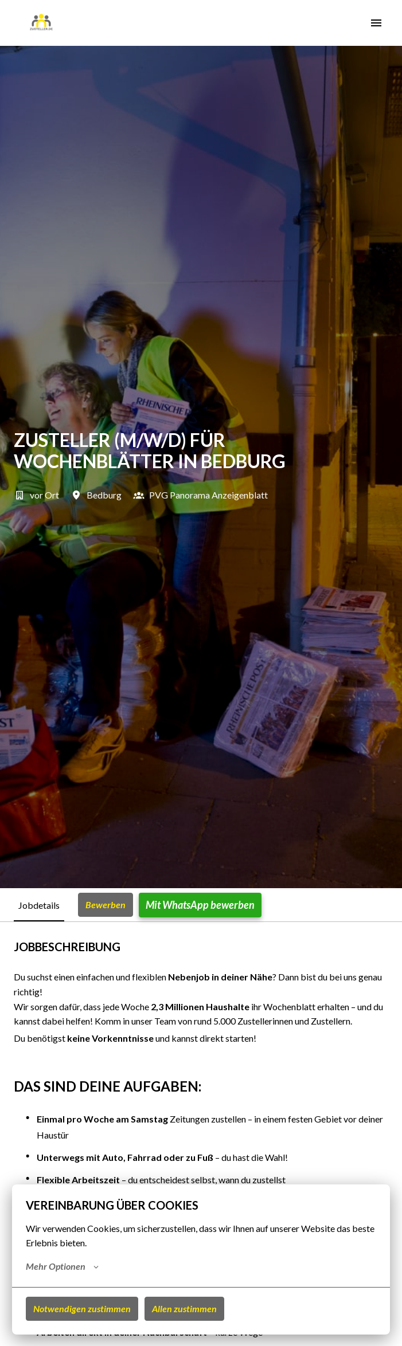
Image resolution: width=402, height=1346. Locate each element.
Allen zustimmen (184, 1308)
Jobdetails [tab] (39, 905)
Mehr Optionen (62, 1266)
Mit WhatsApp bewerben (200, 904)
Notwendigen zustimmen (82, 1308)
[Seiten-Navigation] (376, 22)
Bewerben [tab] (105, 904)
